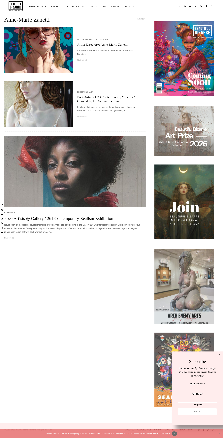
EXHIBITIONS (82, 92)
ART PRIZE (56, 6)
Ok (174, 433)
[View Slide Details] (184, 131)
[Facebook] (179, 6)
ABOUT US (130, 6)
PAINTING (104, 40)
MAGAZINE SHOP (38, 6)
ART (79, 40)
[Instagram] (184, 6)
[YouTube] (190, 6)
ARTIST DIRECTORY (77, 6)
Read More (82, 60)
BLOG (94, 6)
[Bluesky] (201, 6)
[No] (219, 433)
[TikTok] (196, 6)
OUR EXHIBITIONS (111, 6)
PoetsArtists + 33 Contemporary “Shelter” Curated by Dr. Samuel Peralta (106, 99)
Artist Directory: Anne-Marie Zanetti (103, 44)
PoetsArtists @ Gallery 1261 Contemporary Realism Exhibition (58, 218)
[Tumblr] (206, 6)
